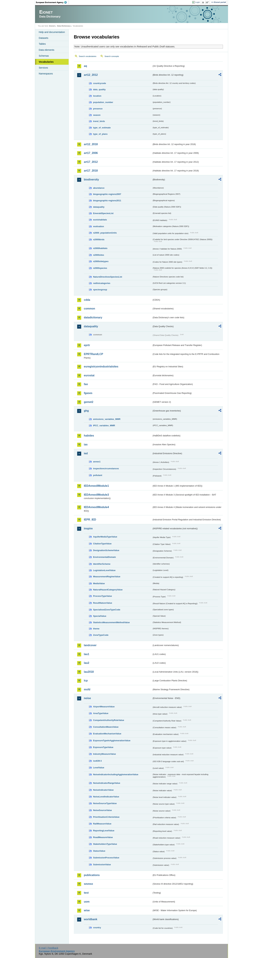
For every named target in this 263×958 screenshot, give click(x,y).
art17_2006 (91, 153)
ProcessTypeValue (102, 596)
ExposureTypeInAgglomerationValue (111, 740)
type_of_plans (100, 134)
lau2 (86, 662)
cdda (87, 299)
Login (197, 2)
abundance (98, 188)
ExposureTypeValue (103, 747)
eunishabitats (100, 219)
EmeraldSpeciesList (103, 213)
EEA (52, 2)
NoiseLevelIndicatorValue (106, 796)
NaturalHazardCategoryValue (108, 589)
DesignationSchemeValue (106, 550)
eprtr (87, 345)
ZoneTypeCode (100, 635)
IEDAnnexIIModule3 (96, 494)
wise (87, 910)
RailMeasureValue (102, 823)
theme (96, 628)
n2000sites (98, 255)
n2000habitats (100, 248)
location (97, 96)
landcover (90, 645)
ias (86, 444)
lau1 (86, 654)
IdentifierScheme (101, 564)
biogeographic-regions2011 (107, 200)
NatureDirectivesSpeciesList (107, 277)
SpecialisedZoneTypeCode (106, 609)
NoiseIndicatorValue (103, 790)
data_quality (99, 89)
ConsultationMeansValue (105, 727)
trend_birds (99, 121)
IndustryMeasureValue (104, 754)
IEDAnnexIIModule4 (96, 507)
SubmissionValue (102, 864)
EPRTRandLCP (93, 354)
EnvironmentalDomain (104, 557)
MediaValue (99, 583)
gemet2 (88, 402)
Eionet (52, 26)
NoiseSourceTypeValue (105, 803)
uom (87, 901)
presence (97, 108)
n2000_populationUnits (105, 233)
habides (89, 435)
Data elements (46, 50)
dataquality (98, 207)
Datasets (43, 38)
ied (86, 453)
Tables (42, 44)
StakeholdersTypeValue (105, 844)
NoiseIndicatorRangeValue (106, 783)
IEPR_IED (90, 519)
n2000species (100, 268)
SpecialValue (99, 616)
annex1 (96, 461)
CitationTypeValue (102, 543)
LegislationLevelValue (104, 570)
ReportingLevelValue (103, 830)
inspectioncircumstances (106, 468)
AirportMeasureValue (104, 706)
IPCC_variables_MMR (104, 425)
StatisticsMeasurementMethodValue (111, 622)
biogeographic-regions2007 (107, 194)
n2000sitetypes (101, 261)
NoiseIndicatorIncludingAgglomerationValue (115, 774)
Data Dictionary (63, 26)
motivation (98, 226)
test (86, 892)
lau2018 (89, 671)
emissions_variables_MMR (106, 419)
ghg (86, 410)
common (89, 308)
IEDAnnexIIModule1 (96, 485)
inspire (88, 528)
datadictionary (93, 317)
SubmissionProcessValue (106, 857)
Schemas (44, 55)
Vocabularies (46, 61)
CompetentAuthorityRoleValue (108, 720)
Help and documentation (52, 32)
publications (92, 875)
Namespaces (46, 73)
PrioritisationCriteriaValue (106, 817)
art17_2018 (91, 170)
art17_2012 (91, 161)
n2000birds (98, 239)
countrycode (99, 83)
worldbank (90, 919)
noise (87, 698)
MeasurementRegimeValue (106, 576)
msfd (87, 689)
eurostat (89, 375)
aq (85, 66)
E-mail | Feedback (48, 948)
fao (86, 384)
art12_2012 (91, 74)
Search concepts (111, 56)
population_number (103, 102)
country (97, 927)
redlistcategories (101, 283)
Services (43, 67)
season (96, 115)
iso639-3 (97, 761)
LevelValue (98, 767)
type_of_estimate (102, 127)
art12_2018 (91, 144)
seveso (88, 883)
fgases (88, 393)
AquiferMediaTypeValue (105, 536)
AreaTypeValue (100, 713)
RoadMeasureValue (103, 837)
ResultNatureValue (102, 603)
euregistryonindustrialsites (101, 366)
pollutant (97, 475)
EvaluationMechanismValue (107, 733)
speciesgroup (100, 289)
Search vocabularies (87, 56)
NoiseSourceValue (102, 810)
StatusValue (99, 851)
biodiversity (91, 179)
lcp (86, 680)
